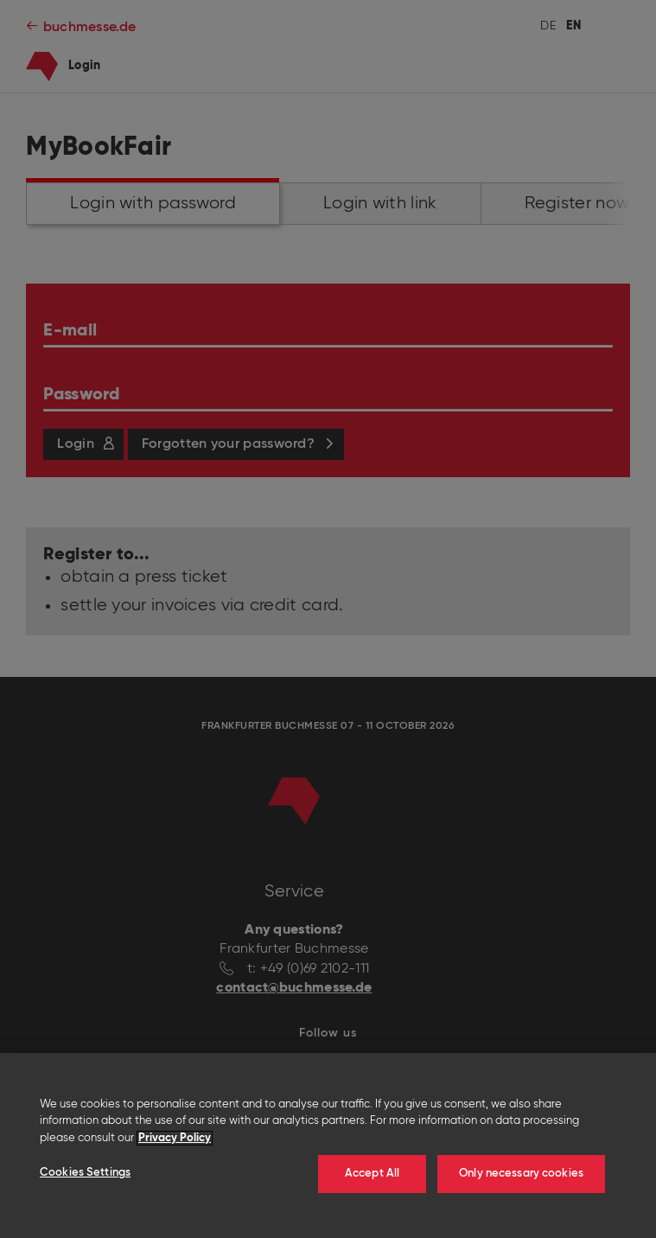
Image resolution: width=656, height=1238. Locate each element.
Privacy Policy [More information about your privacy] (174, 1138)
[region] (328, 1145)
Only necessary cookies (521, 1173)
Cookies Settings (85, 1172)
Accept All (372, 1173)
